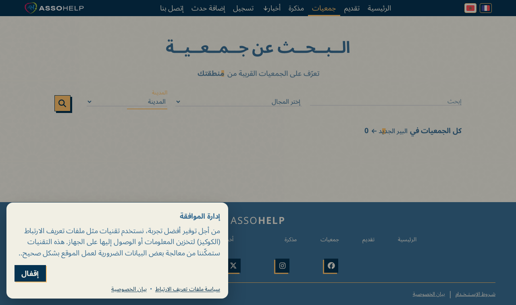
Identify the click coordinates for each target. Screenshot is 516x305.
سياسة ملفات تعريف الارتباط (187, 289)
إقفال (30, 273)
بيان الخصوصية (129, 289)
